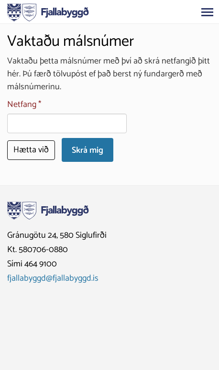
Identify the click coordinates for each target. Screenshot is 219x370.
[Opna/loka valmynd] (207, 12)
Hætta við (31, 150)
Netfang (21, 104)
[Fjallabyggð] (48, 11)
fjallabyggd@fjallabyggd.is (53, 278)
